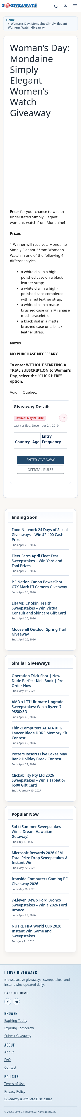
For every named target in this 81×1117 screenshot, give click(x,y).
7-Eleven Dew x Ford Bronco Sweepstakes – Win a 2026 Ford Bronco (39, 905)
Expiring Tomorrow (19, 1028)
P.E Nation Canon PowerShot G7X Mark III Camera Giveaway (39, 584)
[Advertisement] (40, 161)
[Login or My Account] (65, 6)
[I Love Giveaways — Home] (19, 6)
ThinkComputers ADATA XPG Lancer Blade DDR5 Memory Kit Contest (39, 733)
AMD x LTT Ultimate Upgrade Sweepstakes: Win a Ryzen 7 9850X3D (37, 707)
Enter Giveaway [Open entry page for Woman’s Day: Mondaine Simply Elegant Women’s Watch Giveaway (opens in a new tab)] (40, 459)
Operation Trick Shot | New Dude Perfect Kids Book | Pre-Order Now (38, 681)
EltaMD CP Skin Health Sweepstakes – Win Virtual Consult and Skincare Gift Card (39, 608)
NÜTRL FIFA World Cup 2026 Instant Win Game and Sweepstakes (36, 931)
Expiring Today (15, 1020)
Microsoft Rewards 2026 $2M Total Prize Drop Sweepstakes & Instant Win (40, 858)
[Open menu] (75, 6)
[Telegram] (16, 1001)
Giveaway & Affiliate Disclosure (28, 1099)
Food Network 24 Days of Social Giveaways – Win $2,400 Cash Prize (40, 534)
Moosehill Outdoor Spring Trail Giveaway (39, 632)
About (9, 1052)
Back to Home (16, 993)
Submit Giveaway (17, 1036)
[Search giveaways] (56, 6)
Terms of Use (14, 1084)
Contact (10, 1067)
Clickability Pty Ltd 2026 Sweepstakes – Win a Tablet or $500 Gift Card (38, 780)
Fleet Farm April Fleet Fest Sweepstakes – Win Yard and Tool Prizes (37, 561)
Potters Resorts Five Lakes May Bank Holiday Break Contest (39, 756)
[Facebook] (7, 1001)
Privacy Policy (14, 1091)
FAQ (7, 1059)
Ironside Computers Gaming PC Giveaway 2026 (40, 881)
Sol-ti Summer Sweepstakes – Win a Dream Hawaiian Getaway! (38, 831)
